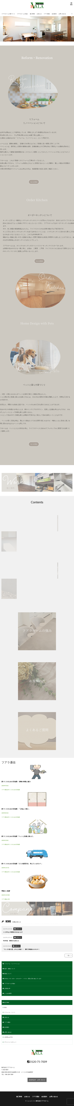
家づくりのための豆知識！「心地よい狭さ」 (16, 809)
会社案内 (54, 14)
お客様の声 (7, 988)
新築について (7, 973)
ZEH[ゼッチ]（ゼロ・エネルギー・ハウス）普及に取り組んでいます (22, 978)
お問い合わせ (62, 14)
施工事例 (32, 14)
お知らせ (39, 14)
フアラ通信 (47, 14)
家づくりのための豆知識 (13, 789)
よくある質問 (7, 993)
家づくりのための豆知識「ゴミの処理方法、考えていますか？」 (22, 863)
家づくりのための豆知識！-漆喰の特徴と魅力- (16, 781)
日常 (8, 899)
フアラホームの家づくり (8, 14)
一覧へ (68, 955)
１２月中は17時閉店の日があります (13, 932)
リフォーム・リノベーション (12, 963)
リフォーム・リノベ (9, 1012)
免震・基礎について (9, 968)
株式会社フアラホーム (42, 1101)
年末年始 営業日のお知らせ (11, 940)
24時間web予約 (8, 1037)
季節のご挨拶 (6, 891)
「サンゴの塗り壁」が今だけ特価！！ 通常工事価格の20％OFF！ (21, 949)
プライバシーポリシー (10, 1042)
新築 (5, 1007)
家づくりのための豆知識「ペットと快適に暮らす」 (18, 836)
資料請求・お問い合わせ (37, 1080)
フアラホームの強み (22, 14)
